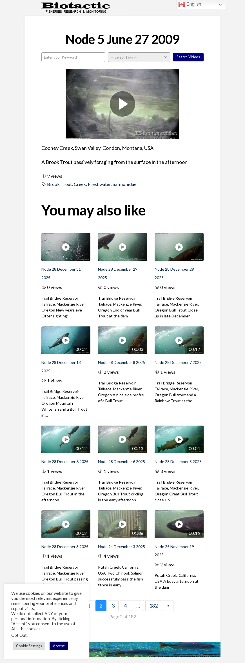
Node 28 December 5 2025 (178, 461)
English (189, 4)
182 (153, 605)
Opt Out (19, 635)
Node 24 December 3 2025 (121, 546)
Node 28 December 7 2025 (178, 362)
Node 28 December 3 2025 (64, 546)
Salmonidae (124, 184)
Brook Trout (59, 184)
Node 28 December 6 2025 (64, 461)
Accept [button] (58, 646)
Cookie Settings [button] (29, 646)
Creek (80, 184)
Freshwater (99, 184)
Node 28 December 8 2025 (121, 362)
